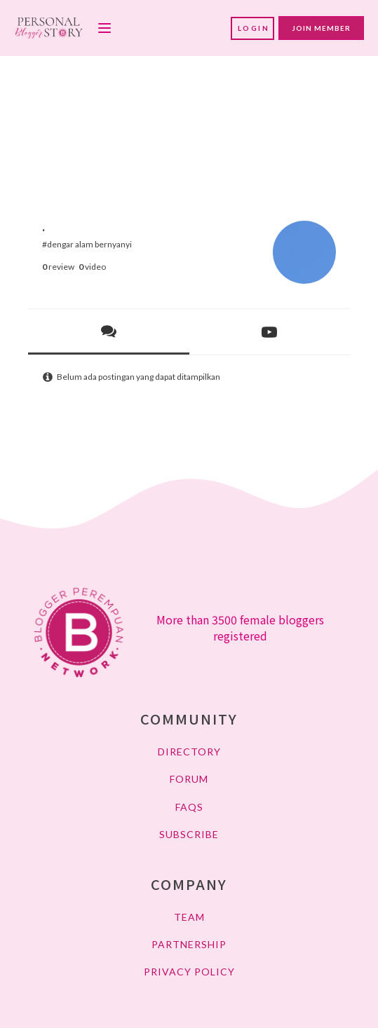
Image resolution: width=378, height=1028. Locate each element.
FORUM (189, 779)
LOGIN (254, 28)
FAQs (189, 807)
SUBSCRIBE (189, 834)
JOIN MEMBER (321, 28)
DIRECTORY (189, 751)
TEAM (189, 917)
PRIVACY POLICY (189, 971)
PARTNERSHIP (189, 944)
